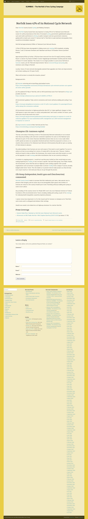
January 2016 (70, 481)
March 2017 (70, 461)
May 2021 (69, 386)
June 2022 (69, 363)
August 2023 (70, 342)
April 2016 (69, 475)
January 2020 (70, 409)
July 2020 (69, 400)
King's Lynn (69, 92)
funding (30, 161)
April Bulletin (29, 291)
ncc (55, 220)
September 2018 (71, 430)
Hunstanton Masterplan (31, 298)
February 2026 (70, 294)
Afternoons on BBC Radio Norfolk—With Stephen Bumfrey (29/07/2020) (38, 215)
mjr (26, 220)
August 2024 (70, 323)
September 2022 (71, 359)
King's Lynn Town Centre (10, 302)
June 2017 (69, 456)
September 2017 (71, 451)
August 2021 (70, 381)
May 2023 (69, 345)
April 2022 (69, 366)
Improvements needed (24, 125)
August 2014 (70, 510)
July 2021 (69, 382)
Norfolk (21, 27)
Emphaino (81, 517)
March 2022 (70, 368)
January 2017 (70, 463)
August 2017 (70, 453)
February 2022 (70, 370)
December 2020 (71, 391)
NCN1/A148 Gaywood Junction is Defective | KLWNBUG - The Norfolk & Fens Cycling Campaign (55, 301)
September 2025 (71, 303)
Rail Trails (7, 307)
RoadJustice (8, 312)
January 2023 (70, 352)
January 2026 (70, 296)
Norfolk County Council (22, 180)
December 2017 (71, 445)
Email (18, 270)
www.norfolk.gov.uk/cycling (57, 63)
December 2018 (71, 426)
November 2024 (71, 319)
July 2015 (69, 491)
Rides (6, 310)
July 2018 (69, 433)
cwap (49, 220)
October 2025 (70, 302)
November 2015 (71, 484)
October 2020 (70, 395)
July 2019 (69, 417)
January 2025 (70, 316)
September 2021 (71, 379)
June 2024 (69, 326)
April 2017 (69, 459)
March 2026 (70, 293)
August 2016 (70, 472)
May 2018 (69, 437)
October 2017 (70, 449)
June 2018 (69, 435)
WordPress (72, 517)
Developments (8, 298)
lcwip (52, 220)
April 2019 (69, 421)
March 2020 (70, 405)
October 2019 (70, 412)
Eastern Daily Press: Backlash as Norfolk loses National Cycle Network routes (39, 213)
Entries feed (29, 308)
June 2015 (69, 493)
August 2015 (70, 489)
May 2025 (69, 310)
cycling (49, 34)
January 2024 (70, 335)
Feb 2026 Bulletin (30, 300)
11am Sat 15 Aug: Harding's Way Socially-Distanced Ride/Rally (67, 230)
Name (18, 266)
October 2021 (70, 377)
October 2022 (70, 358)
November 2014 (71, 505)
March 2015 (70, 498)
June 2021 (69, 384)
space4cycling (35, 1)
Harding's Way (8, 300)
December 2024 (71, 317)
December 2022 (71, 354)
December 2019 (71, 410)
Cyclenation (28, 319)
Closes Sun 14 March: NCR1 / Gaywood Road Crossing (54, 296)
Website (18, 274)
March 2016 (70, 477)
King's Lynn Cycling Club (31, 322)
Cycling (34, 27)
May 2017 (69, 458)
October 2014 (70, 507)
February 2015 (70, 500)
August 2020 (70, 398)
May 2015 (69, 495)
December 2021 (71, 373)
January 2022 (70, 372)
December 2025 (71, 298)
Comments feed (30, 310)
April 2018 (69, 438)
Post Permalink (20, 221)
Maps (22, 1)
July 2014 (69, 512)
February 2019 (70, 423)
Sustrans (18, 63)
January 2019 (70, 424)
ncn (57, 220)
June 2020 (69, 402)
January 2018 (70, 444)
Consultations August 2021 (53, 312)
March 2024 (70, 331)
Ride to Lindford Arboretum (12, 230)
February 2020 (70, 407)
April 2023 (69, 347)
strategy (68, 193)
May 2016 (69, 474)
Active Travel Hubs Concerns (32, 296)
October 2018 (70, 428)
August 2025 (70, 305)
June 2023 (69, 344)
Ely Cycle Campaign (30, 333)
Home (8, 1)
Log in (27, 306)
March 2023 (70, 349)
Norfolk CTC (28, 325)
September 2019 (71, 414)
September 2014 (71, 509)
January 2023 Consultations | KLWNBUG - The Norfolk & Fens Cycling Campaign (54, 309)
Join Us (42, 1)
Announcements (9, 295)
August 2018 (70, 431)
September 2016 (71, 470)
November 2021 (71, 375)
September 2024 (71, 321)
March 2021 (70, 389)
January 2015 (70, 502)
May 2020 (69, 403)
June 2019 (69, 419)
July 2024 (69, 324)
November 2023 (71, 338)
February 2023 (70, 351)
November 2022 (71, 356)
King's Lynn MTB (29, 328)
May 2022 (69, 365)
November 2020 (71, 393)
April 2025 (69, 312)
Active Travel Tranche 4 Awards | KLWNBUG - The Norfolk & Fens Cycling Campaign (54, 293)
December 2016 (71, 465)
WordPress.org (29, 312)
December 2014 (71, 503)
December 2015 (71, 482)
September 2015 (71, 488)
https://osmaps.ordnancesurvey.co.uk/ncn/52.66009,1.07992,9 (34, 96)
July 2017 (69, 454)
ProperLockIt (8, 305)
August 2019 (70, 416)
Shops (27, 1)
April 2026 (69, 291)
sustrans (60, 220)
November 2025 (71, 300)
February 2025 (70, 314)
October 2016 (70, 468)
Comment (19, 247)
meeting (51, 48)
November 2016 (71, 467)
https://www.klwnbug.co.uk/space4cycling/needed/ (30, 127)
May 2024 (69, 328)
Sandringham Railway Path (11, 314)
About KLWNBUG (16, 1)
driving (36, 36)
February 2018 (70, 442)
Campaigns (8, 296)
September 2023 (71, 340)
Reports (7, 309)
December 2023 (71, 337)
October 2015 (70, 486)
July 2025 (69, 307)
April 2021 (69, 388)
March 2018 (70, 440)
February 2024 (70, 333)
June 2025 (69, 309)
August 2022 (70, 361)
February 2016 (70, 479)
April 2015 (69, 496)
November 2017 (71, 447)
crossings (32, 155)
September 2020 (71, 396)
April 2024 (69, 330)
